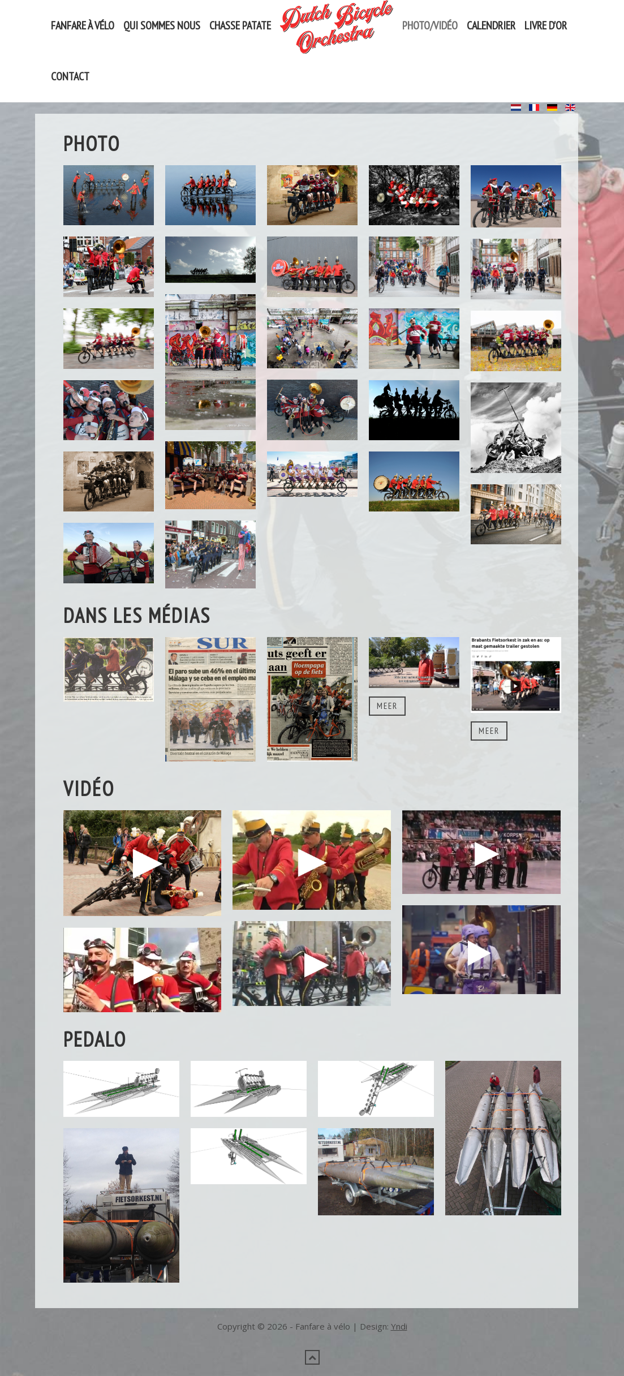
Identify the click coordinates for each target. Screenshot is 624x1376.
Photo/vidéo (430, 25)
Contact (70, 76)
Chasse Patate (240, 25)
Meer (387, 705)
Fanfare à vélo (82, 25)
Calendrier (491, 25)
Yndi (399, 1326)
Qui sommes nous (161, 25)
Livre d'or (545, 25)
